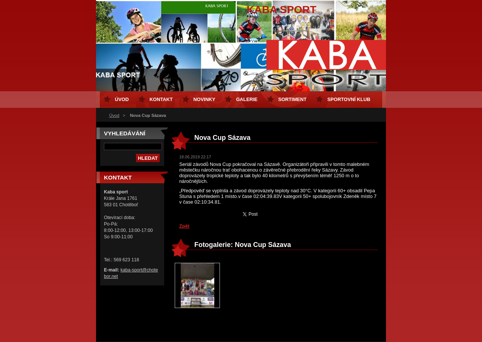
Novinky (204, 99)
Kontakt (161, 99)
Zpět (184, 226)
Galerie (247, 99)
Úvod (114, 115)
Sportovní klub (348, 99)
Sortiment (292, 99)
